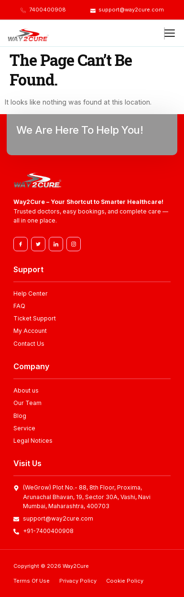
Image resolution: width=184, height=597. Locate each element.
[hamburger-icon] (164, 33)
